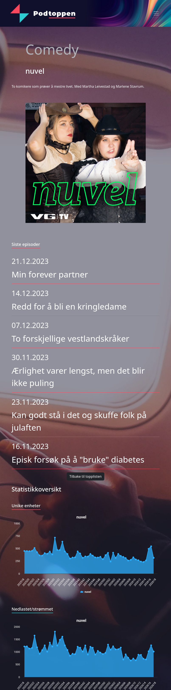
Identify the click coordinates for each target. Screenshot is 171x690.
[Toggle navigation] (156, 13)
